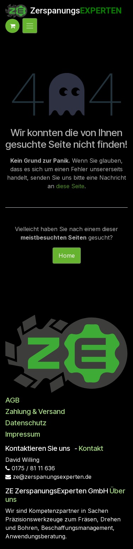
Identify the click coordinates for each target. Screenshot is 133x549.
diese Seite (70, 186)
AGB (12, 400)
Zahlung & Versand (35, 411)
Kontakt (91, 448)
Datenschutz (25, 423)
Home (67, 255)
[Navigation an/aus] (29, 26)
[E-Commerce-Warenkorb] (12, 26)
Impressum (22, 434)
